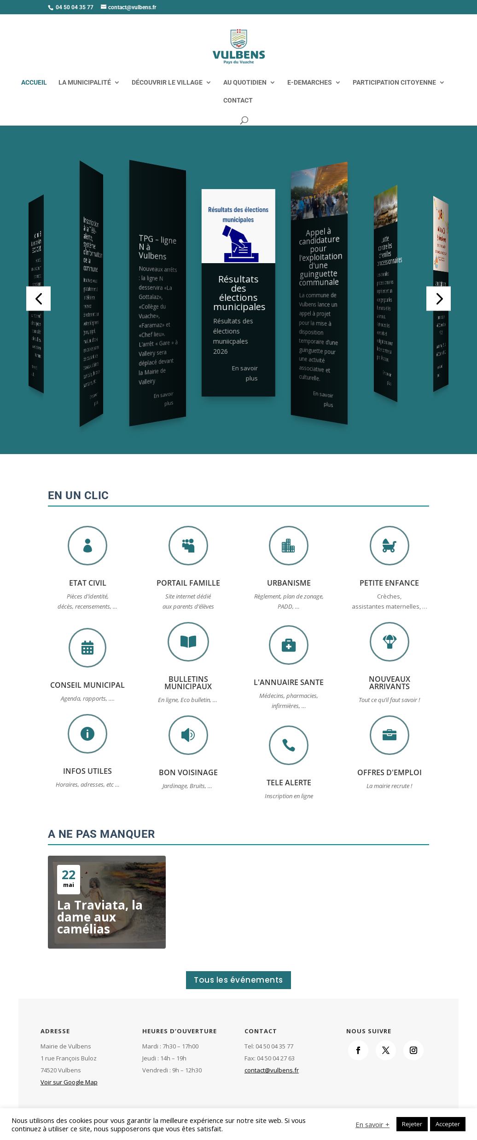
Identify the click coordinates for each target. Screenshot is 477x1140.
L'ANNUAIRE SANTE (289, 682)
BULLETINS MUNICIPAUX (188, 682)
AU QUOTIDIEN (245, 82)
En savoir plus (34, 370)
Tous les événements (238, 979)
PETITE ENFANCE (389, 583)
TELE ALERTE (289, 782)
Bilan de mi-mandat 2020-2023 (36, 242)
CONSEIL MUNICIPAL (87, 685)
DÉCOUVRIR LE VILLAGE (167, 82)
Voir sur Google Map (69, 1082)
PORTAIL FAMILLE (188, 583)
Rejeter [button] (412, 1124)
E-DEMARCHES (309, 82)
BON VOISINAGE (188, 772)
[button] (38, 298)
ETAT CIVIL (87, 583)
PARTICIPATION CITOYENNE (394, 82)
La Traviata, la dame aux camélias (100, 917)
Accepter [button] (448, 1124)
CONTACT (238, 100)
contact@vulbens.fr (271, 1070)
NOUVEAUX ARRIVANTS (389, 682)
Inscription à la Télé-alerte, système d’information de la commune (93, 244)
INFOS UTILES (87, 771)
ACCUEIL (34, 82)
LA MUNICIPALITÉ (84, 82)
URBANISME (289, 583)
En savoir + (372, 1124)
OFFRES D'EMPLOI (389, 772)
